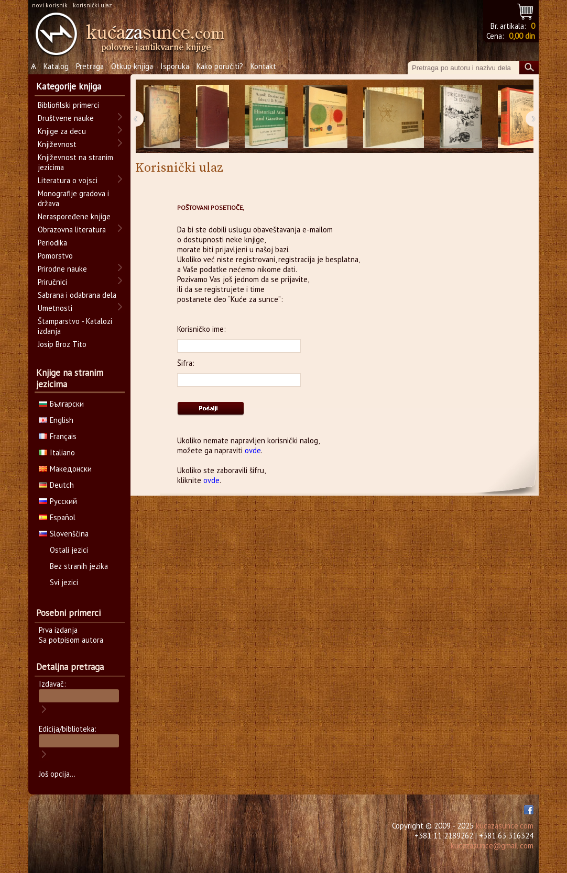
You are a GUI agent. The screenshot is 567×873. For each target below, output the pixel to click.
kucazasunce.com (504, 826)
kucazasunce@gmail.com (492, 845)
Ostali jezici (69, 550)
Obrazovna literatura (72, 229)
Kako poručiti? (220, 66)
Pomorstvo (55, 256)
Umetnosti (55, 308)
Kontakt (263, 66)
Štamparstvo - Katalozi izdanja (75, 326)
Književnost (57, 144)
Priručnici (52, 282)
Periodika (52, 243)
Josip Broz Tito (62, 344)
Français (58, 436)
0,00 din (522, 36)
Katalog (56, 66)
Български (61, 404)
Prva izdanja (58, 630)
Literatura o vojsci (67, 180)
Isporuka (174, 66)
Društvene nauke (66, 118)
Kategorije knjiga (68, 86)
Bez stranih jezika (79, 566)
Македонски (65, 469)
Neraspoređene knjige (74, 216)
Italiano (57, 452)
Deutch (56, 485)
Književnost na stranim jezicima (75, 162)
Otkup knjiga (132, 66)
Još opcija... (57, 774)
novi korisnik (50, 5)
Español (57, 517)
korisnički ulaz (92, 5)
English (56, 420)
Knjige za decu (62, 131)
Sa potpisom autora (71, 640)
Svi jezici (64, 582)
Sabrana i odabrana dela (77, 295)
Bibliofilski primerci (68, 105)
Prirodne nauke (62, 269)
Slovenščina (64, 534)
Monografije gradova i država (73, 198)
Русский (58, 501)
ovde (253, 450)
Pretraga (90, 66)
